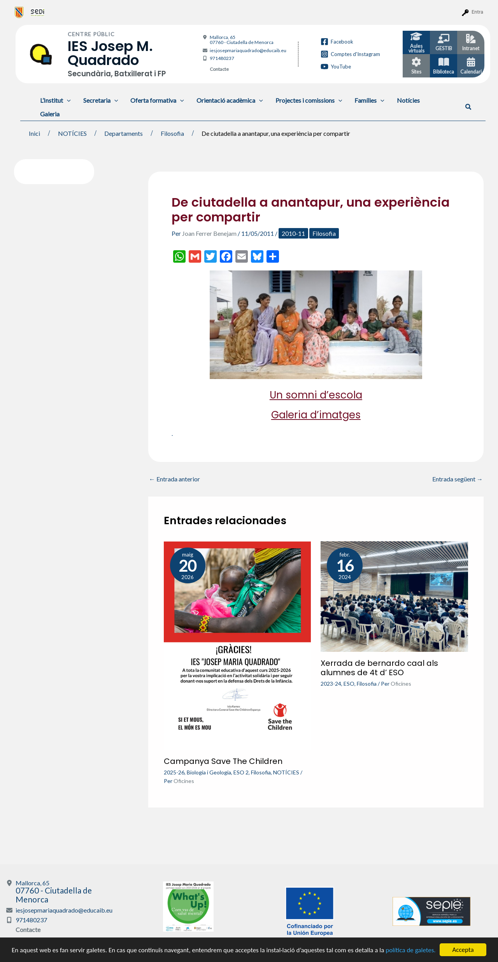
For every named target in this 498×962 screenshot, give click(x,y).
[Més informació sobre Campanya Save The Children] (237, 644)
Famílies (369, 100)
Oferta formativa (157, 100)
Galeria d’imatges (316, 415)
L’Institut (55, 100)
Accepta (462, 950)
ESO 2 (241, 772)
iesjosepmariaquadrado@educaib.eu (248, 50)
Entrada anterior (174, 479)
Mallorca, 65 (242, 39)
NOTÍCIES (286, 772)
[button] (468, 107)
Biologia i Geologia (209, 772)
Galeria (50, 114)
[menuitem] (19, 12)
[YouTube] (336, 66)
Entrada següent (457, 479)
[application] (67, 100)
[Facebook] (337, 42)
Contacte (219, 69)
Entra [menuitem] (477, 12)
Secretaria (100, 100)
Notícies (408, 100)
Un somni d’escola (316, 395)
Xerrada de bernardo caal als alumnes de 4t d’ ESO (379, 668)
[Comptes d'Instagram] (350, 54)
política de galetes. (410, 950)
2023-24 (331, 683)
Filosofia (324, 233)
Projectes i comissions (308, 100)
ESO (349, 683)
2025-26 (174, 772)
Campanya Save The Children (223, 761)
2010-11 (293, 233)
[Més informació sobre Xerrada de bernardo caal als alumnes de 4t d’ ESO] (394, 595)
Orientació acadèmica (229, 100)
